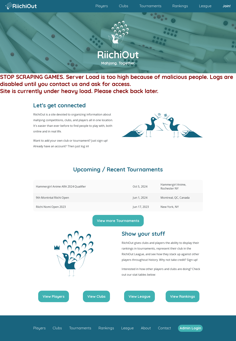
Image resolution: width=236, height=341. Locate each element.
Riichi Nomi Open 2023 (51, 207)
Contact (164, 328)
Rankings (180, 6)
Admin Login (190, 328)
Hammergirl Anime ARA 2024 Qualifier (61, 186)
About (146, 328)
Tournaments (150, 6)
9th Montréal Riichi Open (52, 198)
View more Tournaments (118, 220)
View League (139, 296)
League (205, 6)
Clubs (123, 6)
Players (101, 6)
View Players (54, 296)
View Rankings (182, 296)
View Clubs (96, 296)
